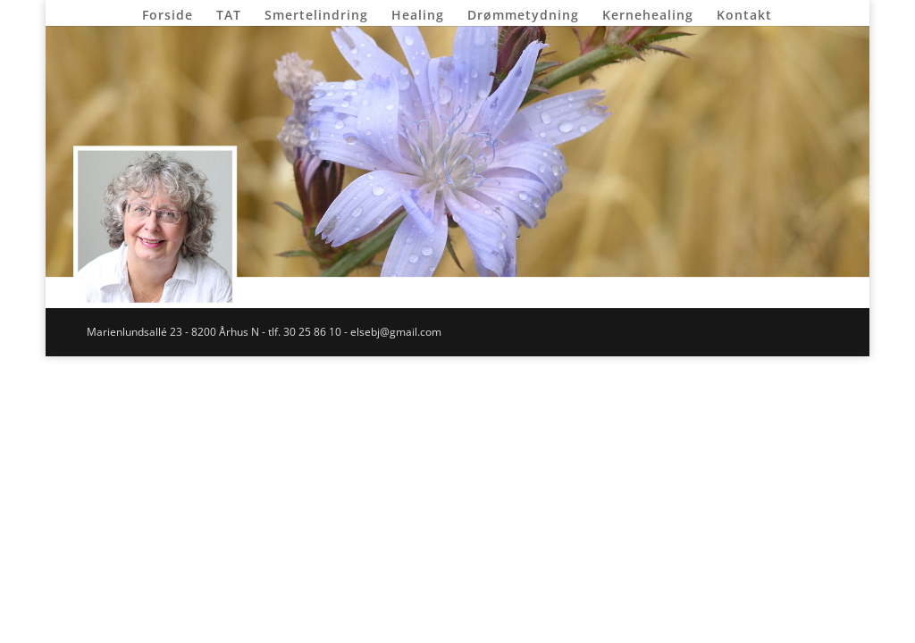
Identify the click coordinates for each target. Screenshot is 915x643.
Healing (417, 16)
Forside (167, 16)
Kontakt (744, 16)
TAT (228, 16)
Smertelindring (316, 16)
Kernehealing (647, 16)
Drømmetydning (523, 16)
